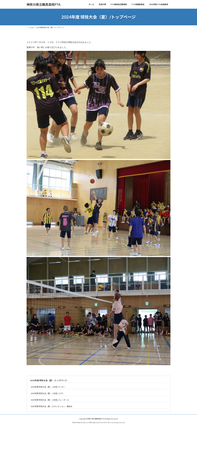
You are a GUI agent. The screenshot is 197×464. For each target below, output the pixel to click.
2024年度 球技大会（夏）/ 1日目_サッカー (48, 388)
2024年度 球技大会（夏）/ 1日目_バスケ (47, 395)
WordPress (84, 424)
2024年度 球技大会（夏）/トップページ (48, 382)
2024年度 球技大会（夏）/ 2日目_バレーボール (50, 401)
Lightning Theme (98, 424)
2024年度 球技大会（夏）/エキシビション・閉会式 (51, 408)
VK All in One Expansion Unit (115, 424)
